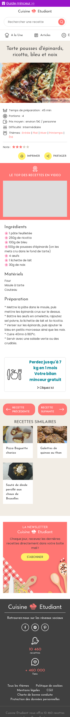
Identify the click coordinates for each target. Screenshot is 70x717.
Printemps (56, 133)
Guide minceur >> (20, 3)
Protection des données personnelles (35, 699)
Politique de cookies (49, 685)
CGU (50, 690)
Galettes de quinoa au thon (52, 440)
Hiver (43, 133)
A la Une (14, 35)
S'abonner (35, 557)
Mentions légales (28, 690)
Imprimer (29, 156)
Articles (42, 35)
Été (11, 137)
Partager (55, 156)
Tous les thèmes (18, 685)
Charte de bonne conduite (35, 694)
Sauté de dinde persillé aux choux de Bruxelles (18, 481)
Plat (35, 133)
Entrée (26, 133)
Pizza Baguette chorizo (18, 440)
